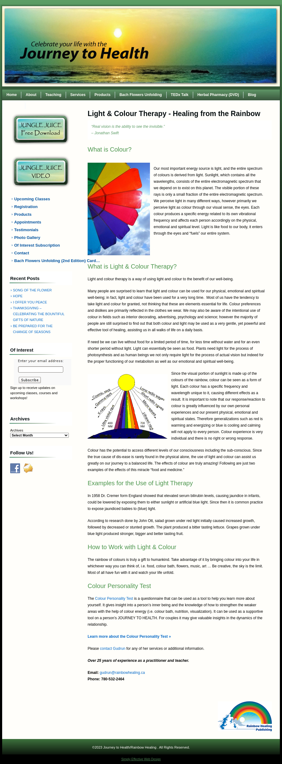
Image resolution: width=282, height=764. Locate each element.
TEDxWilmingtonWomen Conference (62, 105)
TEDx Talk (180, 95)
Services (77, 95)
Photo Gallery (27, 237)
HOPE (18, 296)
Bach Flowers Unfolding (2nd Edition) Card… (44, 260)
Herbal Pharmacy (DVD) (218, 95)
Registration (26, 206)
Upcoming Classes (32, 199)
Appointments (27, 222)
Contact (14, 105)
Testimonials (26, 230)
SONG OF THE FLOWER (32, 290)
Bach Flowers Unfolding (140, 95)
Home (11, 95)
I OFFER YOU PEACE (30, 302)
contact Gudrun (112, 648)
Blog (252, 95)
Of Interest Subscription (37, 245)
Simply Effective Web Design (141, 759)
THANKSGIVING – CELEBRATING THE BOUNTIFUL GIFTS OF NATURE (38, 314)
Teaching (53, 95)
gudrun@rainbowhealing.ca (122, 672)
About (31, 95)
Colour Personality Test (114, 598)
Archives (16, 430)
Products (102, 95)
